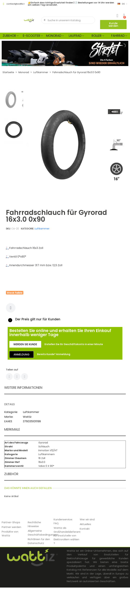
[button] (113, 24)
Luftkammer (42, 228)
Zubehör (9, 36)
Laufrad (75, 36)
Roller (97, 36)
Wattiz (27, 417)
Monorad (53, 36)
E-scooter (31, 36)
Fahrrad (118, 36)
